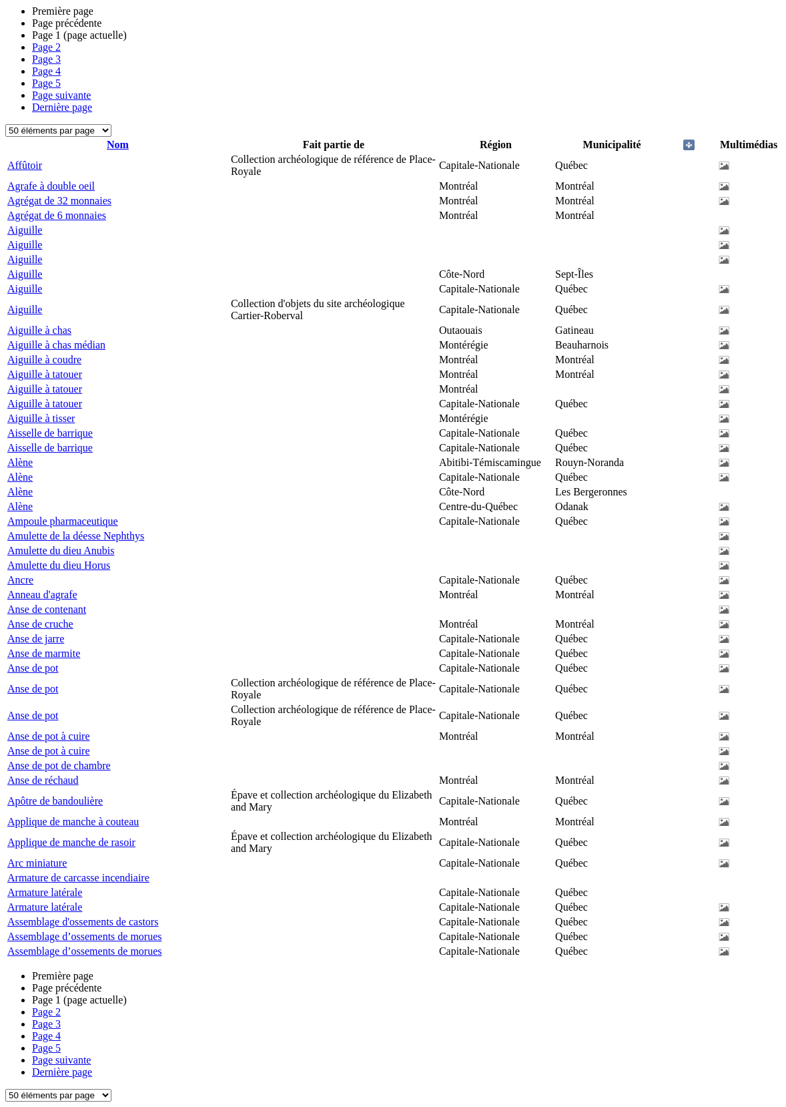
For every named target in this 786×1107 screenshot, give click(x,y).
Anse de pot (32, 668)
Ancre (20, 580)
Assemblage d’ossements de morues (84, 936)
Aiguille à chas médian (56, 345)
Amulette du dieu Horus (58, 565)
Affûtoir (24, 165)
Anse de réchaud (43, 780)
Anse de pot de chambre (59, 765)
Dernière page (62, 107)
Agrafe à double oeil (51, 186)
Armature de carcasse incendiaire (78, 877)
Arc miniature (37, 863)
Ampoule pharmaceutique (62, 521)
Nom (118, 144)
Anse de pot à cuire (48, 736)
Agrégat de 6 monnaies (56, 215)
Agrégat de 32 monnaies (59, 200)
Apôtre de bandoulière (55, 801)
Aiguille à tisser (41, 418)
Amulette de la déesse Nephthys (75, 535)
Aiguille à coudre (44, 359)
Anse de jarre (35, 638)
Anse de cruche (40, 624)
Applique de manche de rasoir (71, 842)
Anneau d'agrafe (42, 594)
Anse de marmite (43, 653)
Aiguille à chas (39, 330)
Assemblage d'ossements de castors (82, 921)
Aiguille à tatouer (44, 374)
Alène (20, 462)
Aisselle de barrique (50, 433)
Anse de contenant (46, 609)
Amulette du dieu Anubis (60, 550)
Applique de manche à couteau (73, 821)
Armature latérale (44, 892)
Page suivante (61, 95)
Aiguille (24, 230)
